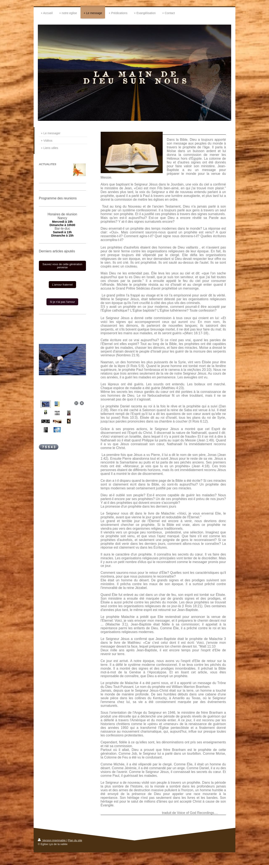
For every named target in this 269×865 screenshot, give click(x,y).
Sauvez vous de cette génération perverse (62, 266)
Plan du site (75, 840)
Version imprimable (52, 840)
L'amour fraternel (62, 284)
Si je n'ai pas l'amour (62, 301)
